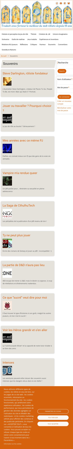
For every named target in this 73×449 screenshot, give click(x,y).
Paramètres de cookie (53, 411)
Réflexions (24, 44)
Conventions (62, 44)
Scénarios (5, 39)
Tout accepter (53, 424)
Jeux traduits (32, 39)
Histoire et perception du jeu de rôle (15, 34)
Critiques (33, 44)
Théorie (33, 34)
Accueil (4, 56)
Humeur (42, 44)
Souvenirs (51, 44)
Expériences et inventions (48, 39)
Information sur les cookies (12, 444)
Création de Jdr (44, 34)
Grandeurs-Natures (9, 50)
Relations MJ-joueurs (10, 44)
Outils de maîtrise (18, 39)
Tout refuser (53, 417)
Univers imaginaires (60, 34)
